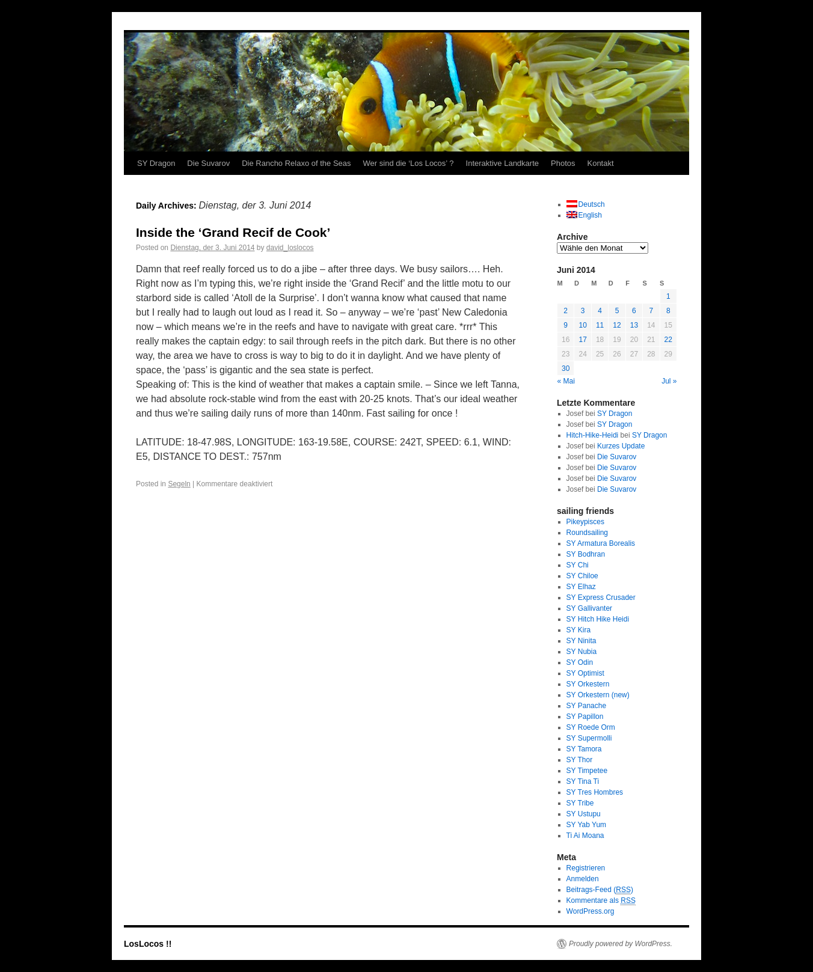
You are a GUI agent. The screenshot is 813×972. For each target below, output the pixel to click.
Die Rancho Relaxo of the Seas (296, 163)
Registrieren (586, 868)
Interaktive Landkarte (502, 163)
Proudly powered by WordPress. (620, 944)
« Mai (566, 381)
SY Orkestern (588, 684)
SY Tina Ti (582, 781)
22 (668, 339)
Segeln (179, 484)
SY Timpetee (586, 770)
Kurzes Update (621, 446)
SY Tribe (580, 803)
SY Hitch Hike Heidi (597, 619)
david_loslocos (290, 247)
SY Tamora (584, 749)
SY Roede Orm (590, 727)
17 (582, 339)
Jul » (668, 381)
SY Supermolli (589, 738)
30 (565, 368)
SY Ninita (581, 641)
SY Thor (579, 760)
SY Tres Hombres (594, 792)
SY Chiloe (582, 576)
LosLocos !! (147, 944)
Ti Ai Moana (585, 835)
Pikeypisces (585, 522)
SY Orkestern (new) (598, 695)
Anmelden (582, 879)
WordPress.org (590, 911)
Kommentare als (601, 900)
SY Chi (577, 565)
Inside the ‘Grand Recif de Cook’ (233, 232)
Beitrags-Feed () (599, 889)
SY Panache (586, 705)
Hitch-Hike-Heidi (592, 435)
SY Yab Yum (586, 825)
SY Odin (579, 662)
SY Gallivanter (589, 608)
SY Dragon (156, 163)
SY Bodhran (586, 554)
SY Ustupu (583, 814)
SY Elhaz (581, 586)
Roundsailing (587, 532)
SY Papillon (585, 716)
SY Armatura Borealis (601, 543)
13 (634, 325)
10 (582, 325)
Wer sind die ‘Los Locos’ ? (408, 163)
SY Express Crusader (601, 597)
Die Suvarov (208, 163)
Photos (563, 163)
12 (617, 325)
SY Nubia (581, 651)
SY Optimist (585, 673)
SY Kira (578, 630)
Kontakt (600, 163)
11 (600, 325)
